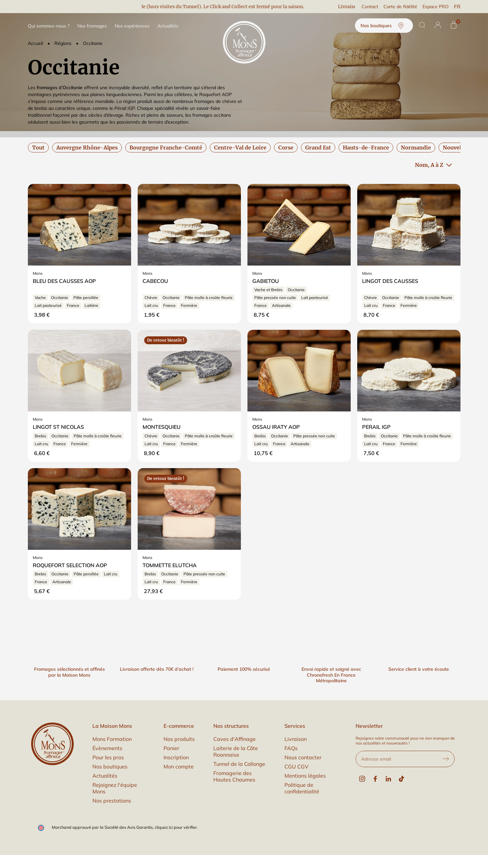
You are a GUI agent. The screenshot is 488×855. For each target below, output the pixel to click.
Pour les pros (108, 757)
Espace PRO (435, 7)
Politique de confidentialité (301, 788)
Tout (38, 147)
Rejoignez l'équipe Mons (114, 788)
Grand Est (318, 147)
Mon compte (179, 766)
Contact (369, 7)
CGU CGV (296, 766)
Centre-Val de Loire (240, 147)
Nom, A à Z (433, 165)
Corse (285, 147)
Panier (171, 748)
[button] (437, 24)
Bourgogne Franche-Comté (165, 147)
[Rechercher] (422, 24)
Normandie (416, 147)
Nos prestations (111, 800)
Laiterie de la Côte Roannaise (235, 751)
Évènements (107, 748)
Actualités (104, 775)
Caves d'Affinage (234, 739)
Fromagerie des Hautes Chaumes (234, 776)
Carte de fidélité (400, 7)
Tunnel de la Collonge (239, 764)
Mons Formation (112, 739)
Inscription (176, 757)
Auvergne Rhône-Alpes (87, 147)
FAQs (291, 748)
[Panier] (453, 24)
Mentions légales (305, 775)
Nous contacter (303, 757)
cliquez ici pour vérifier (176, 827)
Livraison (295, 739)
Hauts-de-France (366, 147)
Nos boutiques (384, 25)
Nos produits (179, 739)
